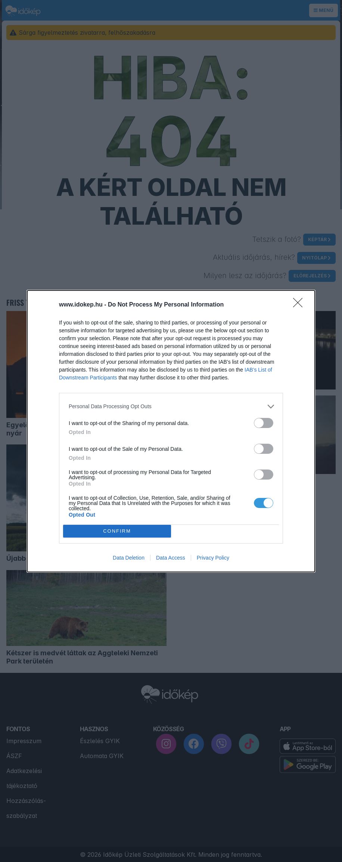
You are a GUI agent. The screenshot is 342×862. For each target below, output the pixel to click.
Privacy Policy (213, 558)
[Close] (300, 305)
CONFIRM (117, 530)
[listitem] (171, 406)
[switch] (263, 423)
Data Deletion (128, 558)
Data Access (170, 558)
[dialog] (171, 431)
